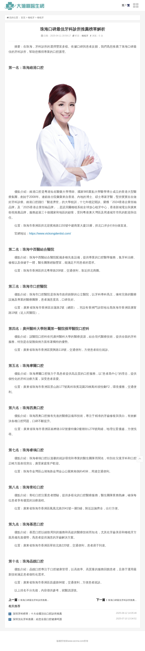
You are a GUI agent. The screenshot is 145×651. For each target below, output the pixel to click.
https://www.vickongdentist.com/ (50, 233)
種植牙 (31, 17)
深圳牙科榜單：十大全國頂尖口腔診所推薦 (37, 613)
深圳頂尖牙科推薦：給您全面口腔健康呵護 (37, 619)
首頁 (23, 17)
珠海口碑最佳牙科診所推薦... (34, 600)
